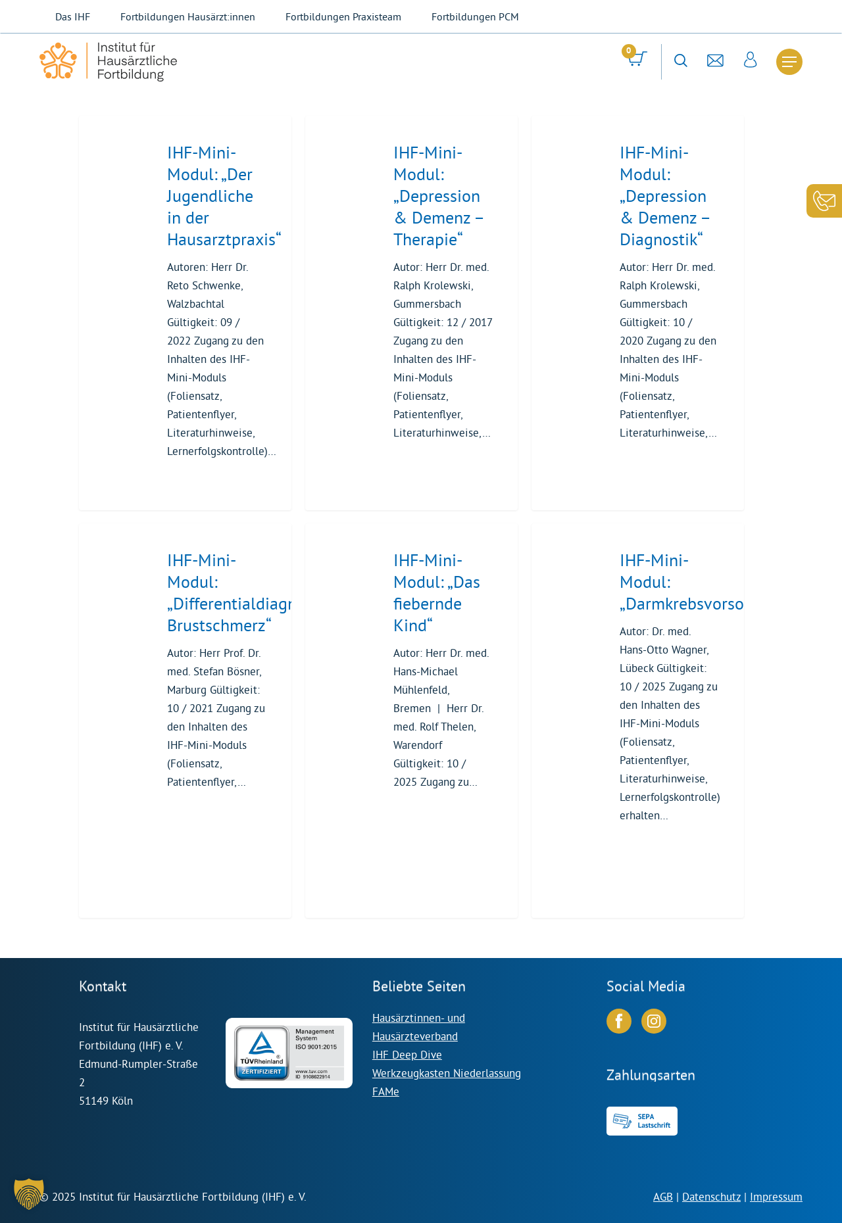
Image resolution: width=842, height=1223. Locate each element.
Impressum (776, 1196)
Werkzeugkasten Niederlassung (446, 1073)
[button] (29, 1194)
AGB (663, 1196)
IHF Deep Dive (407, 1054)
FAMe (385, 1091)
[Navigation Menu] (789, 61)
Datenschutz (711, 1196)
